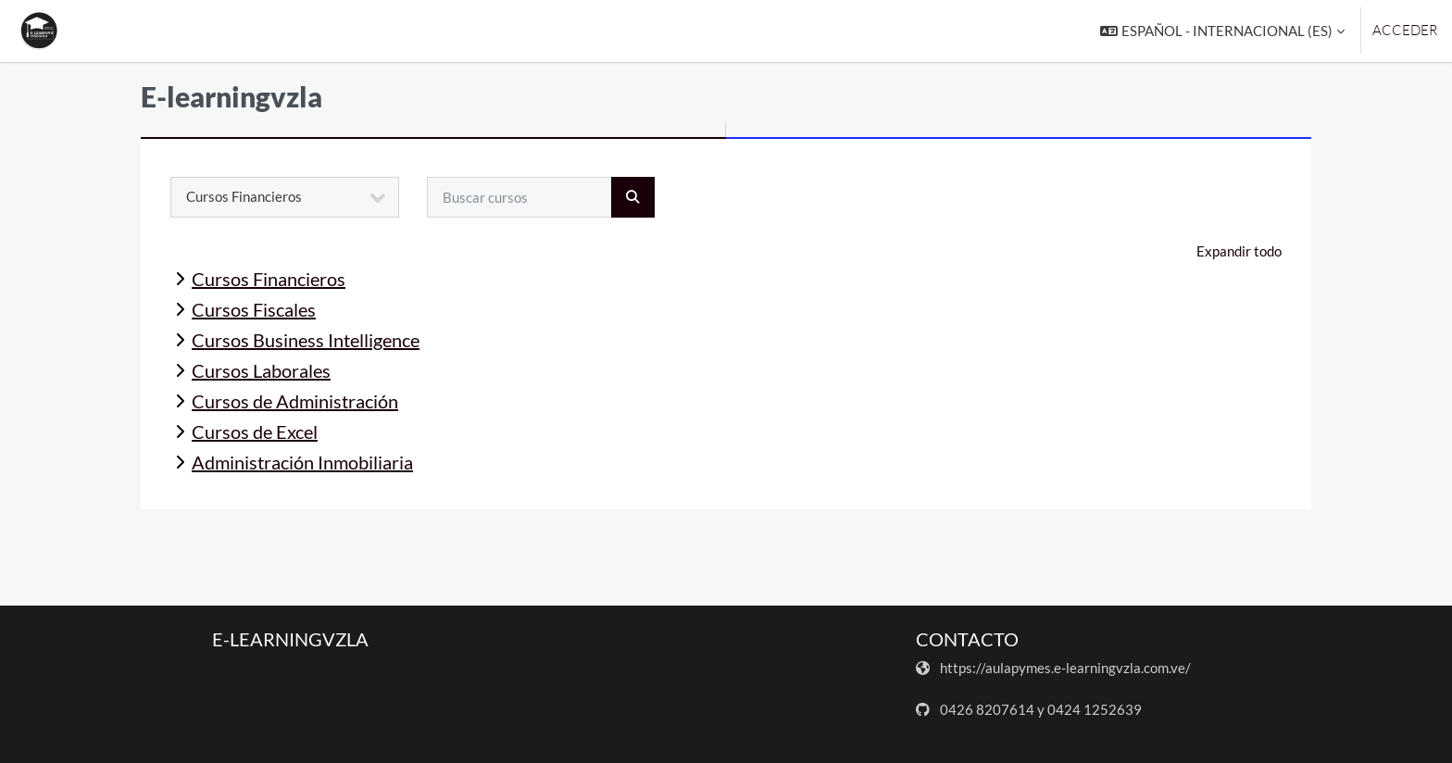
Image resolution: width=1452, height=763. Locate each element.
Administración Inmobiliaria (302, 462)
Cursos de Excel (255, 431)
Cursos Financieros (268, 279)
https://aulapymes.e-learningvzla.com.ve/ (1065, 667)
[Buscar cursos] (519, 197)
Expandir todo (1239, 251)
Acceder (1404, 30)
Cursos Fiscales (254, 309)
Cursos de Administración (295, 401)
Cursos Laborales (261, 370)
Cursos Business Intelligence (305, 340)
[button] (1222, 31)
